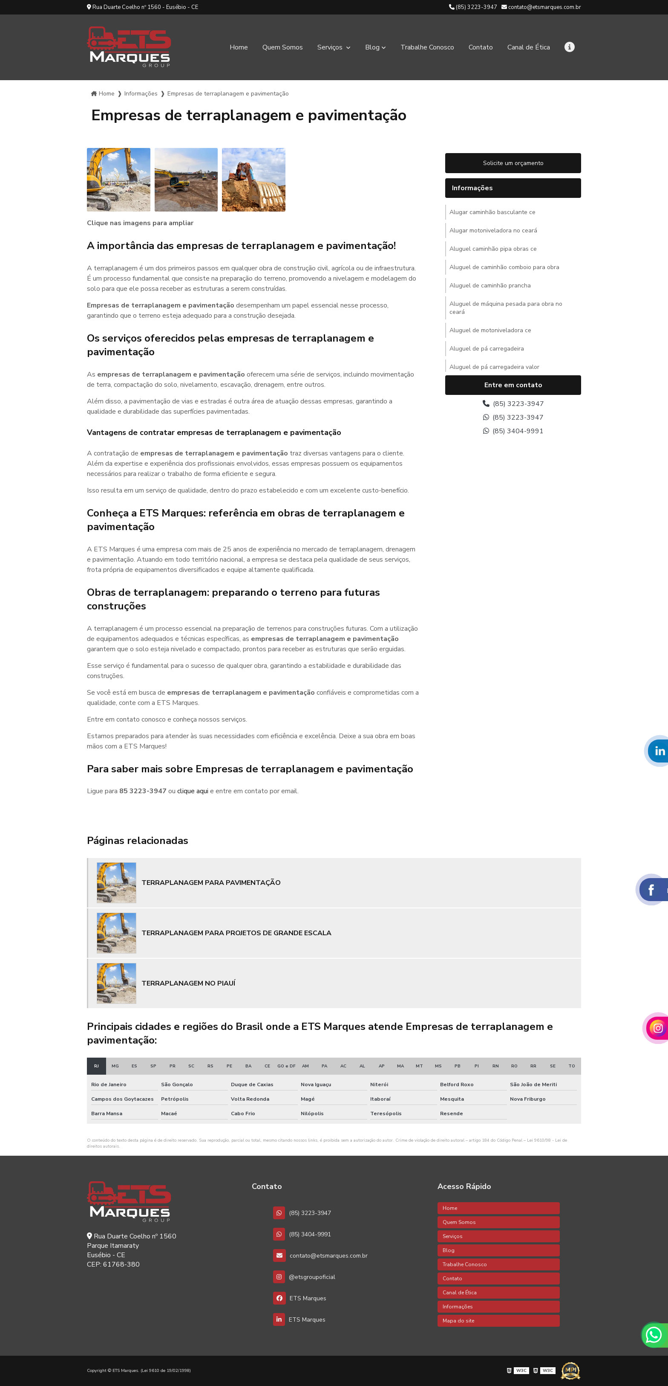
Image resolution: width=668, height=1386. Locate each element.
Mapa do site (458, 1320)
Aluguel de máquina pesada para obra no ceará (505, 308)
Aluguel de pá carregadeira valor (494, 367)
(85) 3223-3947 (473, 7)
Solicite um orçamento (513, 163)
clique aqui (192, 791)
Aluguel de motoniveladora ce (490, 330)
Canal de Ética (528, 47)
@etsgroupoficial (304, 1276)
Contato (481, 47)
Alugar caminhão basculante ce (492, 212)
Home (239, 47)
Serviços (330, 47)
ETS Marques (299, 1298)
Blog (372, 47)
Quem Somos (282, 47)
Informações (141, 94)
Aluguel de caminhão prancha (490, 285)
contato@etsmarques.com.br (541, 7)
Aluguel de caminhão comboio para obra (504, 267)
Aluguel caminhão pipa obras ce (493, 249)
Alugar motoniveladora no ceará (493, 230)
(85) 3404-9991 (513, 431)
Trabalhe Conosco (427, 47)
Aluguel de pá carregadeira (486, 349)
